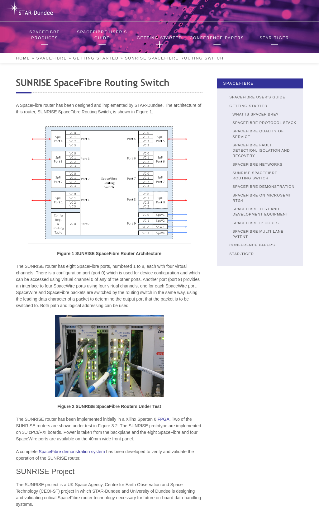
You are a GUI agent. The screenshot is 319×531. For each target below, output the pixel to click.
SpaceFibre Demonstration (263, 186)
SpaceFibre (51, 58)
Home (23, 58)
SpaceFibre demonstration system (72, 451)
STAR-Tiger (241, 254)
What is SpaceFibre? (255, 114)
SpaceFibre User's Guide (257, 97)
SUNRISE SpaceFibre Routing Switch (254, 175)
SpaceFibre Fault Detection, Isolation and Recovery (261, 150)
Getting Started (96, 58)
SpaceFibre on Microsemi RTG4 (261, 197)
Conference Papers (252, 245)
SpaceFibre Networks (257, 164)
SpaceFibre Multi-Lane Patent (257, 234)
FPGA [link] (163, 419)
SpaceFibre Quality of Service (257, 133)
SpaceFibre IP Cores (255, 223)
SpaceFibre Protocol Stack (264, 123)
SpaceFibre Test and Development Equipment (260, 211)
